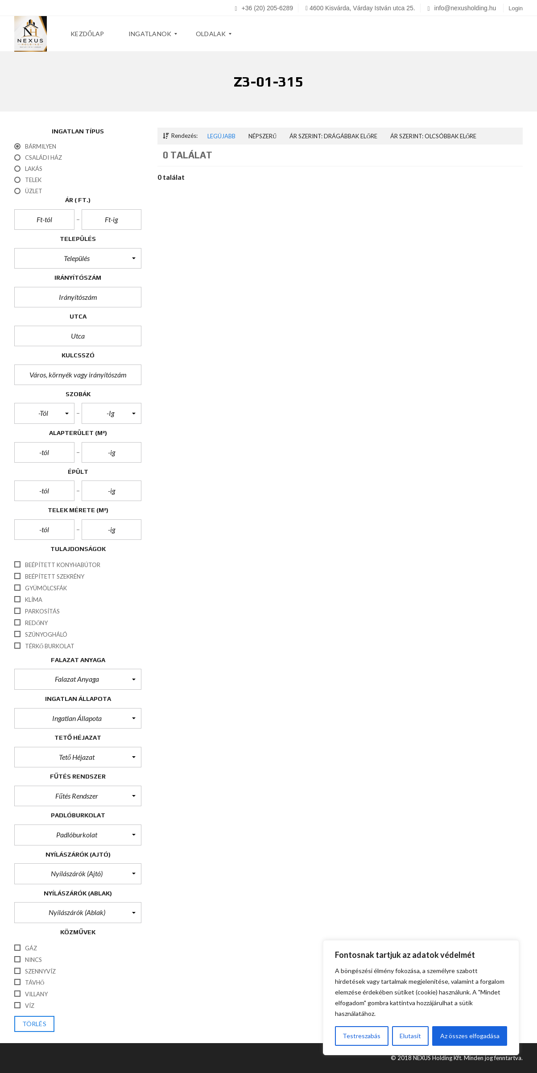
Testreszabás (361, 1036)
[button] (77, 258)
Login (515, 8)
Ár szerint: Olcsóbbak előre (433, 136)
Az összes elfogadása (470, 1036)
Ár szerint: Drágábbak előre (333, 136)
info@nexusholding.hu (462, 8)
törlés (34, 1024)
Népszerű (262, 136)
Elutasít (410, 1036)
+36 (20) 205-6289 (264, 8)
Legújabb (221, 136)
